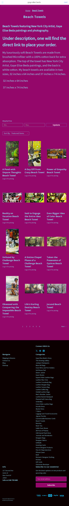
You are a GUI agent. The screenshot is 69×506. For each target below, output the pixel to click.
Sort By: (7, 133)
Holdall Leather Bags (43, 392)
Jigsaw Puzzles (41, 416)
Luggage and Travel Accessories (46, 414)
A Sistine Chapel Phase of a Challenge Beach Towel (33, 262)
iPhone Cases (40, 452)
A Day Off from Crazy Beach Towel (34, 171)
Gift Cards (39, 462)
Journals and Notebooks (44, 435)
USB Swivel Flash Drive (43, 433)
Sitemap (5, 365)
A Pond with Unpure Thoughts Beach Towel (11, 172)
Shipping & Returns (8, 358)
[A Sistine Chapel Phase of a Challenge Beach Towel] (34, 241)
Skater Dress (40, 409)
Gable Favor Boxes (42, 428)
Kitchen (38, 460)
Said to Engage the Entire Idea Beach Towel (33, 216)
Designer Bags (40, 438)
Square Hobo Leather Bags (45, 377)
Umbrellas (39, 402)
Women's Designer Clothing (45, 457)
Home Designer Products (44, 447)
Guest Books (40, 375)
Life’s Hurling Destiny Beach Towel (32, 307)
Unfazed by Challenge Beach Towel (11, 260)
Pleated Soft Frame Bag (44, 399)
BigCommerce (11, 498)
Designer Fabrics (41, 440)
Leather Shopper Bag (43, 385)
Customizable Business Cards (45, 418)
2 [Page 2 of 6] (26, 326)
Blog (4, 363)
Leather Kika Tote (42, 380)
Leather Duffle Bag (42, 389)
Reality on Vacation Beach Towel (10, 216)
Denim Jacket (40, 373)
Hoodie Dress (40, 406)
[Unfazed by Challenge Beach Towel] (12, 241)
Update (56, 125)
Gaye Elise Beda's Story (43, 358)
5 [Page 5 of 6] (36, 326)
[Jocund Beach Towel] (56, 288)
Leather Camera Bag (43, 387)
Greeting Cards (41, 445)
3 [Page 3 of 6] (29, 326)
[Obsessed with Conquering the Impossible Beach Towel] (12, 288)
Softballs (38, 443)
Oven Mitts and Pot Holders (45, 368)
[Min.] (12, 125)
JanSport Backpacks (42, 363)
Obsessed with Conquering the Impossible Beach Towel (11, 309)
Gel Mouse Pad (41, 370)
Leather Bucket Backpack (44, 397)
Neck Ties (39, 426)
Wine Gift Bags (40, 365)
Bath (37, 455)
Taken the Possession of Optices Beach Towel (54, 262)
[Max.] (34, 125)
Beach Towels (40, 421)
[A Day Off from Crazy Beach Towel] (34, 153)
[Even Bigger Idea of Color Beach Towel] (56, 197)
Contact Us (6, 360)
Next (63, 326)
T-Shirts (38, 411)
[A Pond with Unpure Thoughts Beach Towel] (12, 153)
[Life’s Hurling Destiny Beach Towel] (34, 288)
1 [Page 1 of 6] (22, 326)
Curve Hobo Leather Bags (44, 404)
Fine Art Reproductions (43, 450)
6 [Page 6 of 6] (39, 326)
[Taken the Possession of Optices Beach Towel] (56, 241)
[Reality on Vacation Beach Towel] (12, 197)
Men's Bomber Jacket (43, 394)
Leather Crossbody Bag (43, 382)
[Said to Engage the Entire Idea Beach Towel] (34, 197)
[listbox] (20, 133)
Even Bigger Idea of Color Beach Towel (56, 216)
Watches (38, 423)
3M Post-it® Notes (42, 431)
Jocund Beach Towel (54, 306)
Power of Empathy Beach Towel (56, 171)
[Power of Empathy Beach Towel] (56, 153)
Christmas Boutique (42, 464)
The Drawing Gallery (42, 360)
